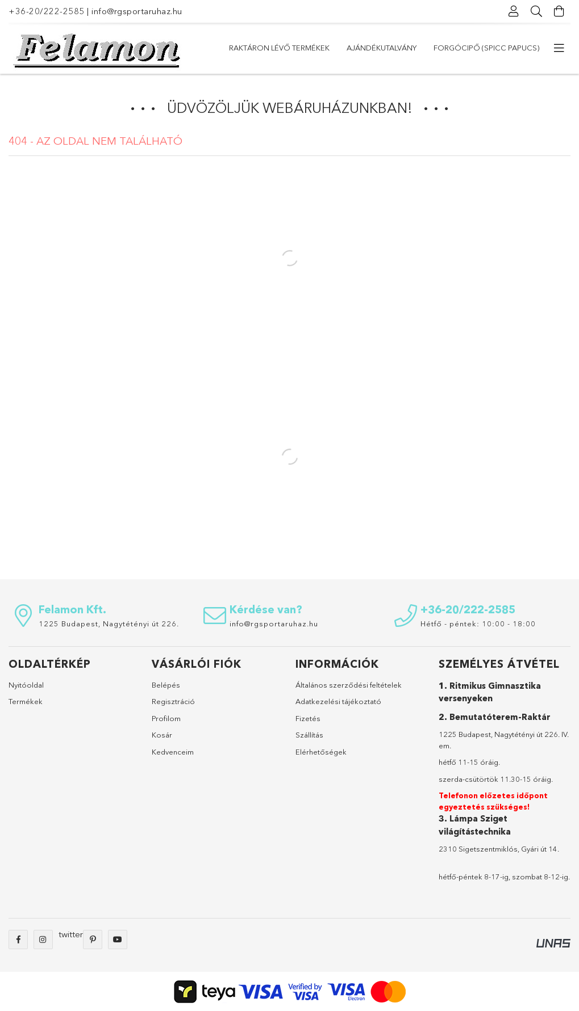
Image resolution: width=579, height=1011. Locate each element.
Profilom (166, 718)
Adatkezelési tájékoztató (338, 701)
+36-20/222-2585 (47, 11)
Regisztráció (173, 701)
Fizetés (307, 718)
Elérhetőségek (321, 751)
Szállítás (309, 734)
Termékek (26, 701)
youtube (117, 939)
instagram (43, 939)
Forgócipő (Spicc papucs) (486, 47)
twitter (71, 934)
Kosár (162, 734)
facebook (18, 939)
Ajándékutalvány (381, 47)
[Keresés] (536, 11)
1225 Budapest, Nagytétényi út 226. (109, 623)
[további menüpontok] (559, 48)
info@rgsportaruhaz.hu (136, 11)
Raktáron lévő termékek (279, 47)
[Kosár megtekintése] (559, 11)
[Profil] (513, 11)
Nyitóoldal (26, 684)
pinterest (92, 939)
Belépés (166, 684)
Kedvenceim (173, 751)
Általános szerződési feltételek (348, 684)
